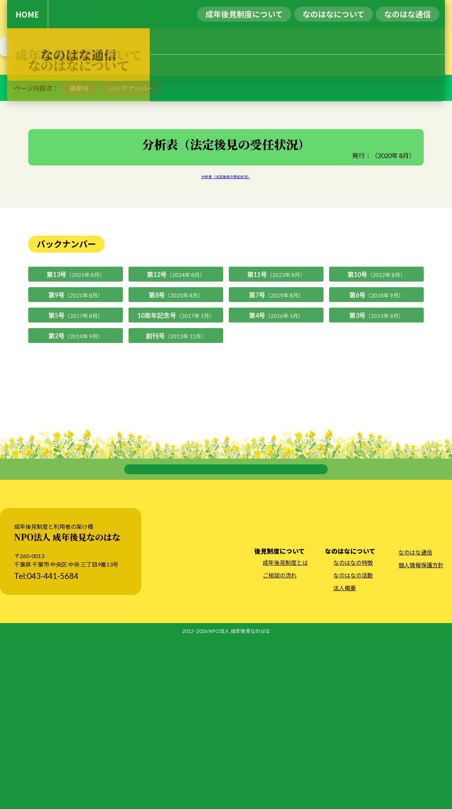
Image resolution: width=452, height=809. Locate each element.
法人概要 (344, 758)
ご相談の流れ (280, 745)
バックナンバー (131, 235)
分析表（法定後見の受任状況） (226, 323)
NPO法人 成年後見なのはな (239, 801)
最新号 (79, 235)
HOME (27, 14)
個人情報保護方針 (421, 735)
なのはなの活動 (353, 745)
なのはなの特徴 (353, 733)
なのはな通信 (415, 722)
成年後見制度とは (285, 733)
